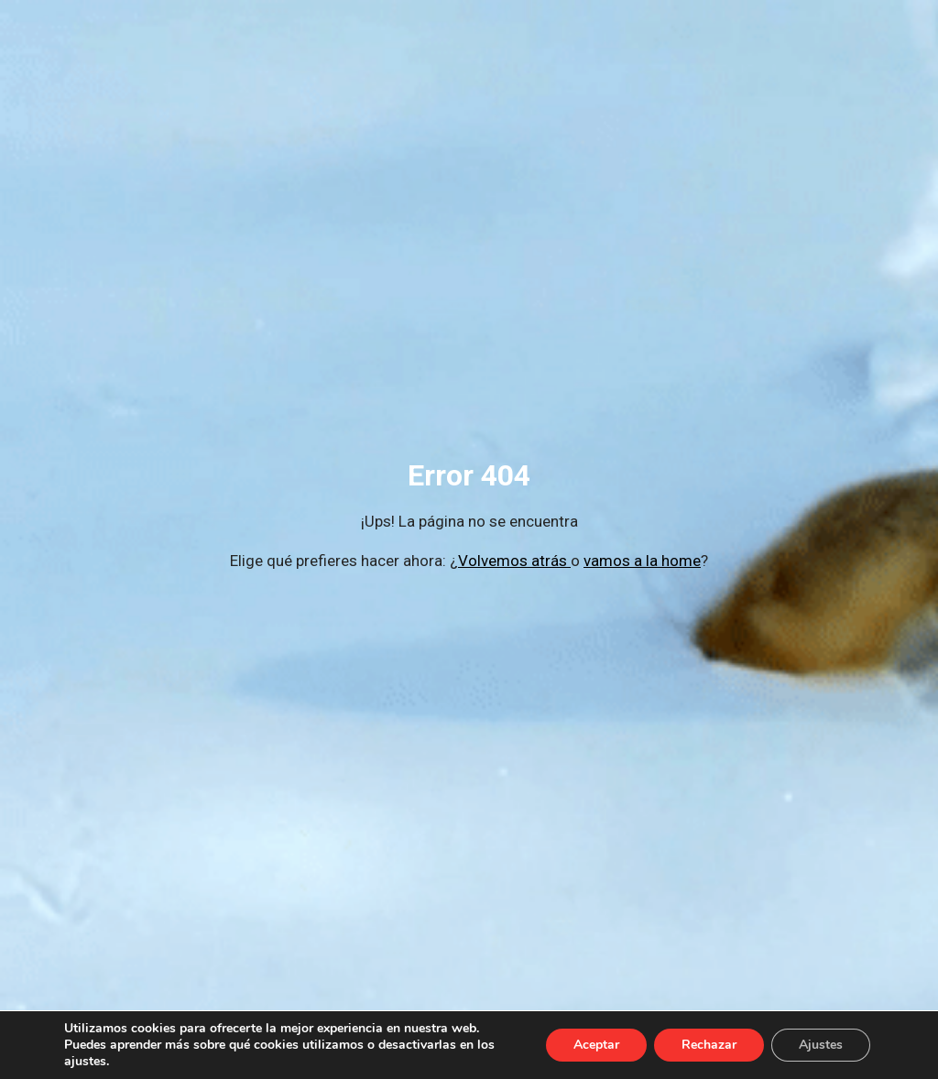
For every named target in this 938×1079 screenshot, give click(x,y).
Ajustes (821, 1044)
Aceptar (596, 1044)
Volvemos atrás (514, 560)
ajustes (85, 1061)
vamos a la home (642, 560)
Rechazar (709, 1044)
